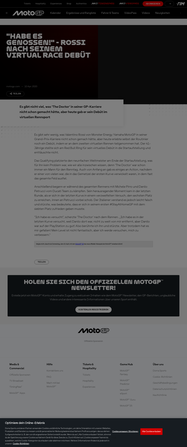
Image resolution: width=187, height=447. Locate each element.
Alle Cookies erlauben (151, 432)
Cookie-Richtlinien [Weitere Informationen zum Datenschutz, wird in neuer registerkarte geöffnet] (21, 444)
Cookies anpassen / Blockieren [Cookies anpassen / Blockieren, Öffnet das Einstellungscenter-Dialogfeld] (125, 432)
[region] (93, 432)
